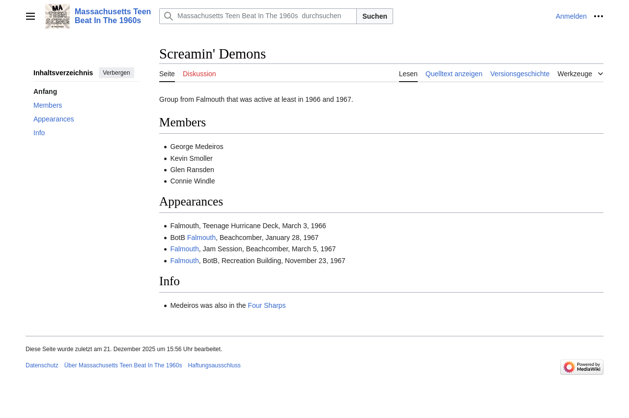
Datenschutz (42, 365)
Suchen (374, 16)
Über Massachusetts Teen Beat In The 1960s (123, 365)
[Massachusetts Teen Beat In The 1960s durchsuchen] (258, 16)
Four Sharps (267, 305)
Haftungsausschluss (214, 365)
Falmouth (201, 237)
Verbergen (116, 72)
